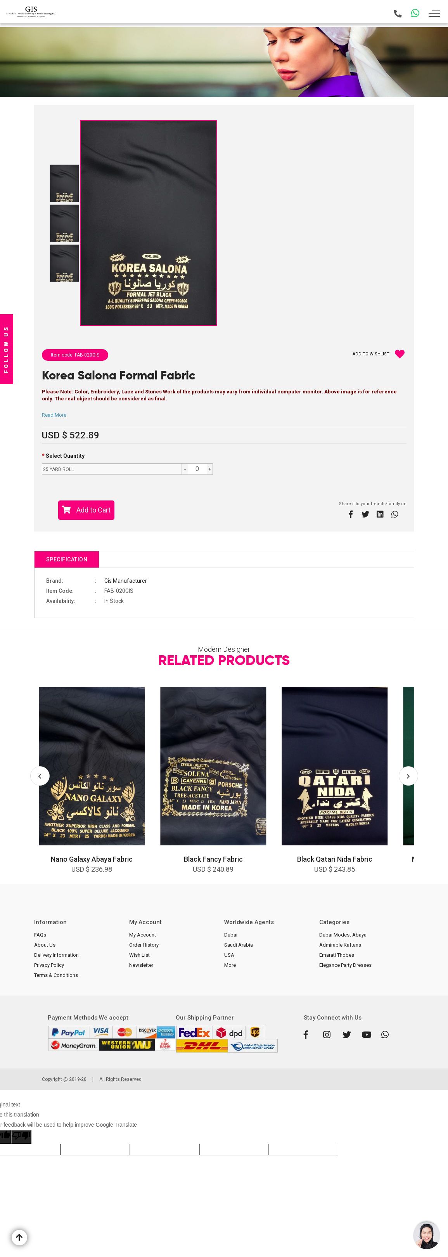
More (230, 965)
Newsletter (141, 965)
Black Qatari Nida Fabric (334, 859)
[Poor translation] (21, 1137)
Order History (144, 945)
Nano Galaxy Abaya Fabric (92, 859)
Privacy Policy (49, 965)
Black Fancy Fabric (213, 859)
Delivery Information (56, 955)
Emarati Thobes (336, 955)
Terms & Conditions (56, 975)
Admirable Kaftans (340, 945)
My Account (142, 935)
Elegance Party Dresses (345, 965)
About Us (44, 945)
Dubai (230, 935)
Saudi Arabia (238, 945)
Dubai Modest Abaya (343, 935)
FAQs (40, 935)
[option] (92, 786)
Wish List (139, 955)
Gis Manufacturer (125, 581)
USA (229, 955)
